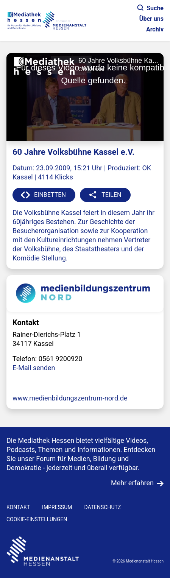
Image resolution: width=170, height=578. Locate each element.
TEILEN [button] (111, 194)
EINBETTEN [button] (50, 194)
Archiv (155, 29)
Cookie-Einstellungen (36, 519)
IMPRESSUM (57, 507)
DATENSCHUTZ (102, 507)
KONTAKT (18, 507)
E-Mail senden (33, 368)
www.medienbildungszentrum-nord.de (70, 398)
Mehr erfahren (132, 483)
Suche (150, 8)
